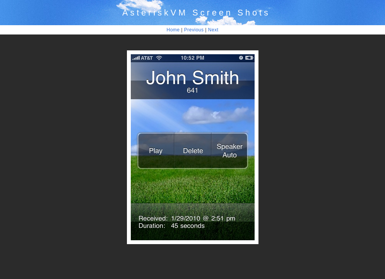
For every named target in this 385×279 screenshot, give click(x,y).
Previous (194, 30)
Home (173, 30)
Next (213, 30)
